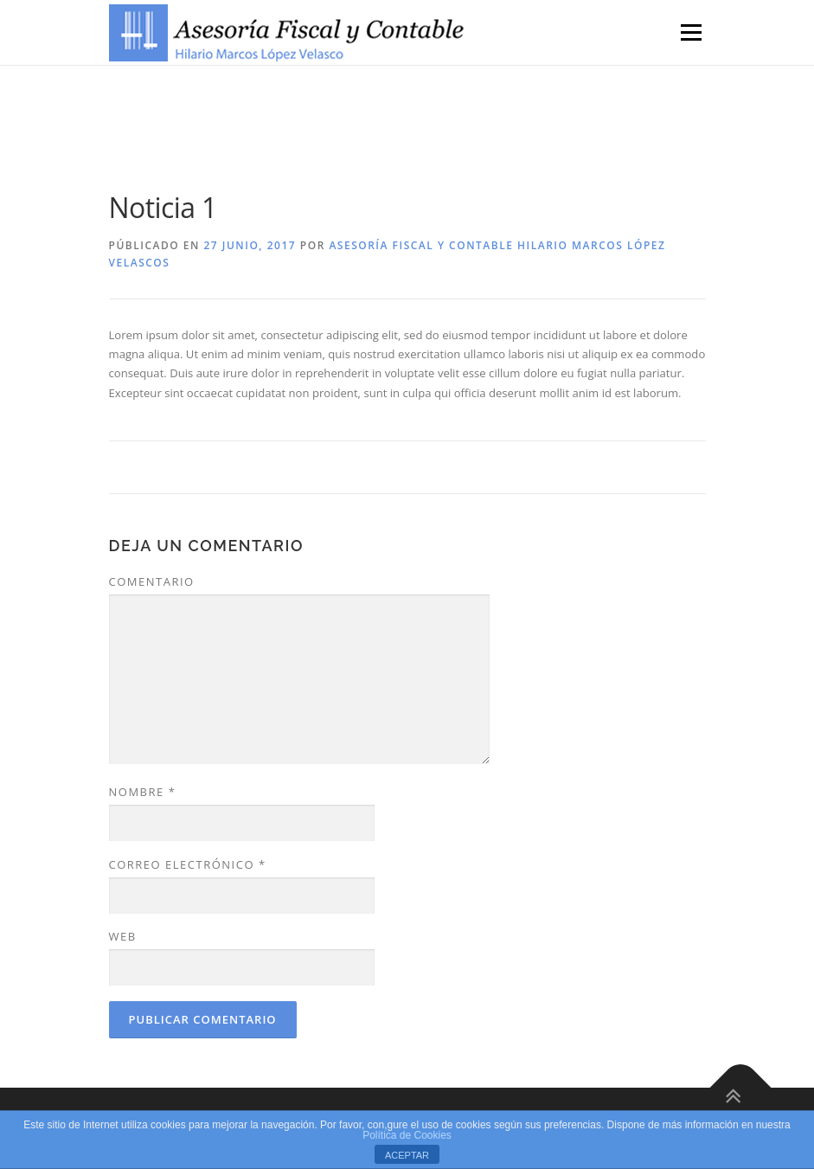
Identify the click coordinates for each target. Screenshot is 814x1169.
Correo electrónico (187, 864)
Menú (691, 32)
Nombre (142, 792)
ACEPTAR (407, 1155)
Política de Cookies (407, 1135)
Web (123, 936)
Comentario (152, 581)
